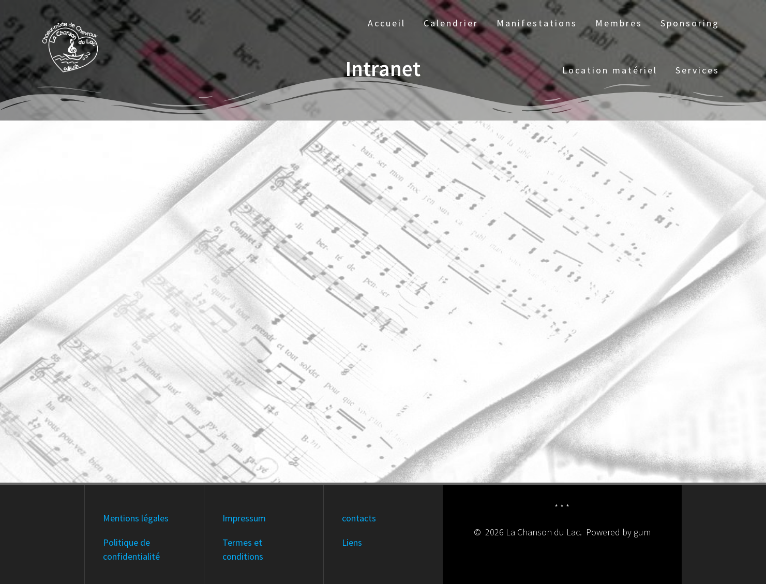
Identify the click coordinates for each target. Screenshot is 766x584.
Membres (618, 23)
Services (697, 70)
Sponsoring (689, 23)
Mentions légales (136, 518)
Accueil (386, 23)
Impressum (244, 518)
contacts (359, 518)
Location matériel (609, 70)
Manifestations (537, 23)
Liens (352, 542)
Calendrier (451, 23)
